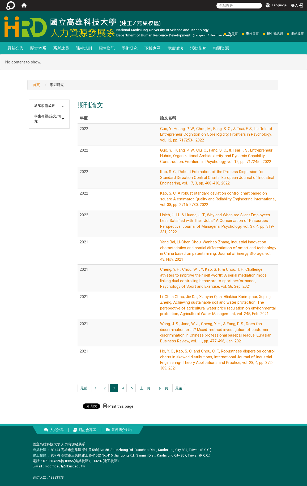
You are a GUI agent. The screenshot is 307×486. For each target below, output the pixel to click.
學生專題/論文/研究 (47, 118)
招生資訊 (107, 48)
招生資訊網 (275, 34)
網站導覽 (297, 34)
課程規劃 (84, 48)
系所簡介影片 (122, 430)
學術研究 (130, 48)
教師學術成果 (44, 106)
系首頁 (233, 34)
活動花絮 (198, 48)
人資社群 (57, 430)
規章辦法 (175, 48)
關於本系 (38, 48)
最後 (178, 388)
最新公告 (15, 48)
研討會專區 (87, 430)
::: (221, 34)
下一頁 (163, 388)
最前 (83, 388)
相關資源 (221, 48)
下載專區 (152, 48)
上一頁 (145, 388)
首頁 (36, 85)
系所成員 (61, 48)
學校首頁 (252, 34)
